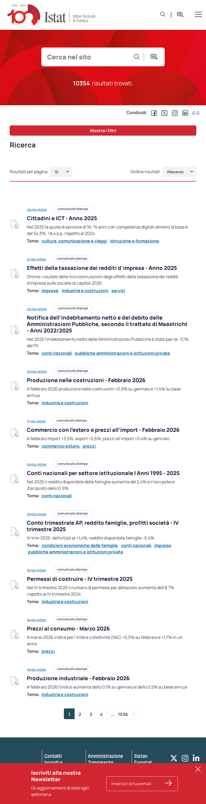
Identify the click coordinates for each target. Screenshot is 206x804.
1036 (123, 714)
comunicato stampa (73, 209)
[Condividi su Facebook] (153, 112)
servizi (118, 291)
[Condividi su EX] (163, 112)
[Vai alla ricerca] (137, 57)
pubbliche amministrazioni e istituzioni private (122, 353)
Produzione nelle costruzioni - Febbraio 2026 (86, 380)
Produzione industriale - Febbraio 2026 (78, 678)
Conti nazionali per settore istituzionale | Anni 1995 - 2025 (103, 473)
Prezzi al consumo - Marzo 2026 (68, 628)
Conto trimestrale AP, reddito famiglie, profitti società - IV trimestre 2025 (103, 526)
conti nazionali (57, 353)
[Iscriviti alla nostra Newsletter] (168, 787)
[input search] (87, 57)
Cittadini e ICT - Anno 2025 (62, 218)
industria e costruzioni (85, 291)
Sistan (141, 756)
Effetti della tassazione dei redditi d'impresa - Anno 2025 (102, 267)
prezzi (89, 446)
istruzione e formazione (134, 241)
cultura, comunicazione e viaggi (74, 241)
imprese (50, 291)
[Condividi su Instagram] (174, 112)
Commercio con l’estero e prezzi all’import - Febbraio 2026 (103, 429)
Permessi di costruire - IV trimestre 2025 (80, 578)
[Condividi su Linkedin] (184, 112)
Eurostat (143, 762)
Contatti (53, 756)
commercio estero (60, 446)
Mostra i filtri (103, 130)
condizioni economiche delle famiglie (80, 545)
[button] (163, 14)
